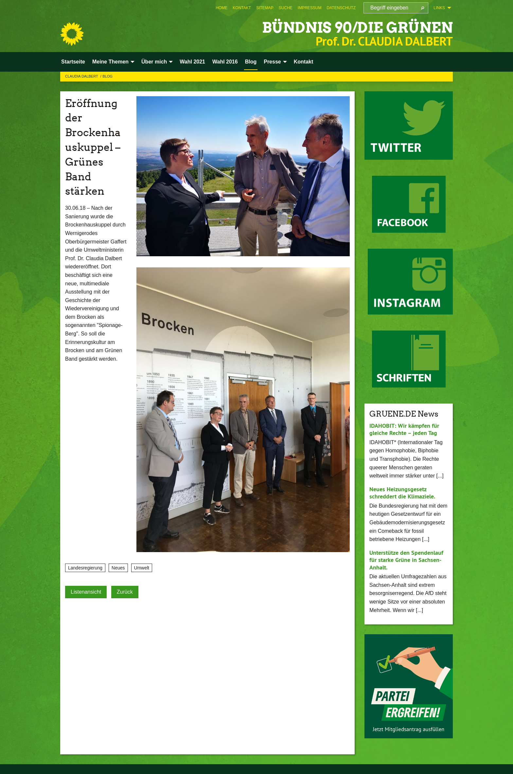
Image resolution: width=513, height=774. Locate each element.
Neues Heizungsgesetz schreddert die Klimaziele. (402, 492)
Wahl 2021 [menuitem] (192, 61)
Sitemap (265, 8)
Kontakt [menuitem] (303, 61)
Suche (285, 8)
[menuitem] (221, 8)
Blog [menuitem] (251, 61)
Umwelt (142, 567)
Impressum (310, 8)
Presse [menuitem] (272, 61)
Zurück (125, 592)
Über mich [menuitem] (154, 61)
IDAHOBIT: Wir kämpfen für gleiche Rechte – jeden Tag (404, 429)
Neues (118, 567)
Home (221, 8)
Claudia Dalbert (82, 76)
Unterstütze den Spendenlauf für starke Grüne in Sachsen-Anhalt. (406, 560)
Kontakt (242, 8)
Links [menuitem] (439, 8)
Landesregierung (85, 567)
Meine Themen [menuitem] (110, 61)
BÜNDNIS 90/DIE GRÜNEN (357, 27)
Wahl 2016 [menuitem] (225, 61)
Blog (108, 76)
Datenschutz (341, 8)
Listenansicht (86, 592)
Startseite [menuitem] (73, 61)
